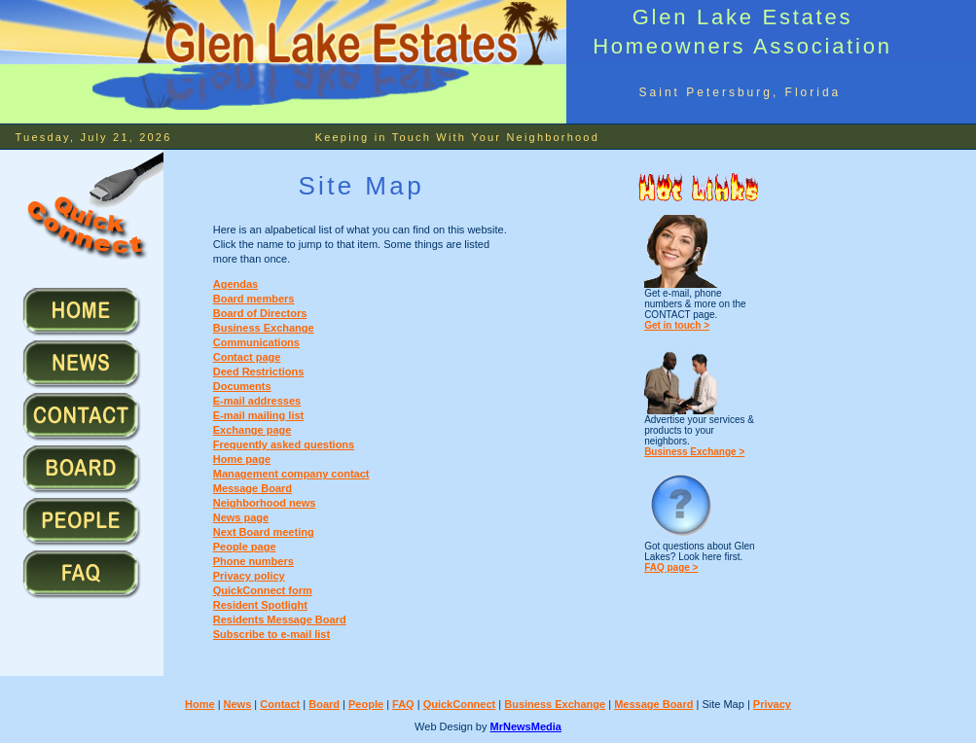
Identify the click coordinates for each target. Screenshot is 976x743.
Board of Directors (260, 313)
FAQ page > (671, 567)
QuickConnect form (262, 590)
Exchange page (252, 430)
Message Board (653, 704)
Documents (242, 386)
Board (324, 704)
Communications (256, 342)
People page (244, 546)
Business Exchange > (694, 451)
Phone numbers (253, 561)
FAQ (403, 704)
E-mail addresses (257, 401)
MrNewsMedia (525, 726)
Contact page (247, 357)
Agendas (235, 284)
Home (200, 704)
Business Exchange (263, 328)
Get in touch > (676, 325)
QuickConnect (459, 704)
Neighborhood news (264, 503)
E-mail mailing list (259, 415)
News (238, 704)
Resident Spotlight (260, 605)
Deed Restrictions (259, 371)
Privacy (772, 704)
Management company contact (291, 473)
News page (241, 517)
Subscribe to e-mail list (271, 634)
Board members (254, 298)
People (365, 704)
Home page (242, 459)
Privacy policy (249, 576)
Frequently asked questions (283, 444)
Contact (280, 704)
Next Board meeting (263, 532)
